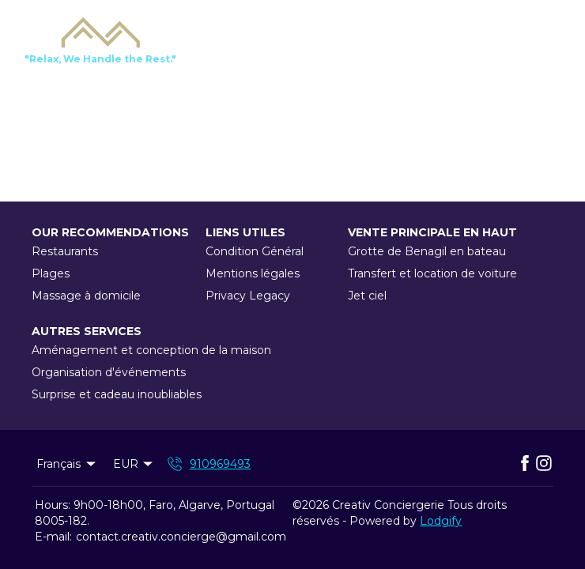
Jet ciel (367, 295)
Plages (51, 273)
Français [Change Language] (67, 464)
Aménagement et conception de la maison (151, 350)
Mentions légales (253, 273)
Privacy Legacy (248, 295)
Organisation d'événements (109, 372)
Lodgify (441, 521)
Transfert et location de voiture (432, 273)
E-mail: (53, 536)
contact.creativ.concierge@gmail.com (181, 536)
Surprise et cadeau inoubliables (117, 394)
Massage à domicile (86, 295)
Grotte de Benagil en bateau (427, 251)
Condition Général (255, 251)
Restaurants (65, 251)
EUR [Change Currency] (134, 464)
